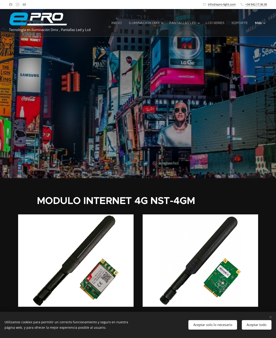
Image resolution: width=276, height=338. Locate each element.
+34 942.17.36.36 (256, 4)
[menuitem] (114, 23)
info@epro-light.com (222, 4)
